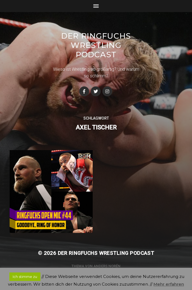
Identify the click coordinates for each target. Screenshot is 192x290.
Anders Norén (107, 266)
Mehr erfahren (168, 284)
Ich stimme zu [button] (25, 276)
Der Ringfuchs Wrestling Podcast (96, 45)
